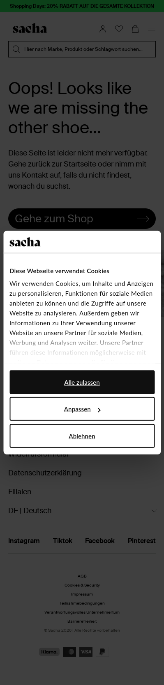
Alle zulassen (81, 382)
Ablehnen (82, 435)
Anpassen (82, 409)
